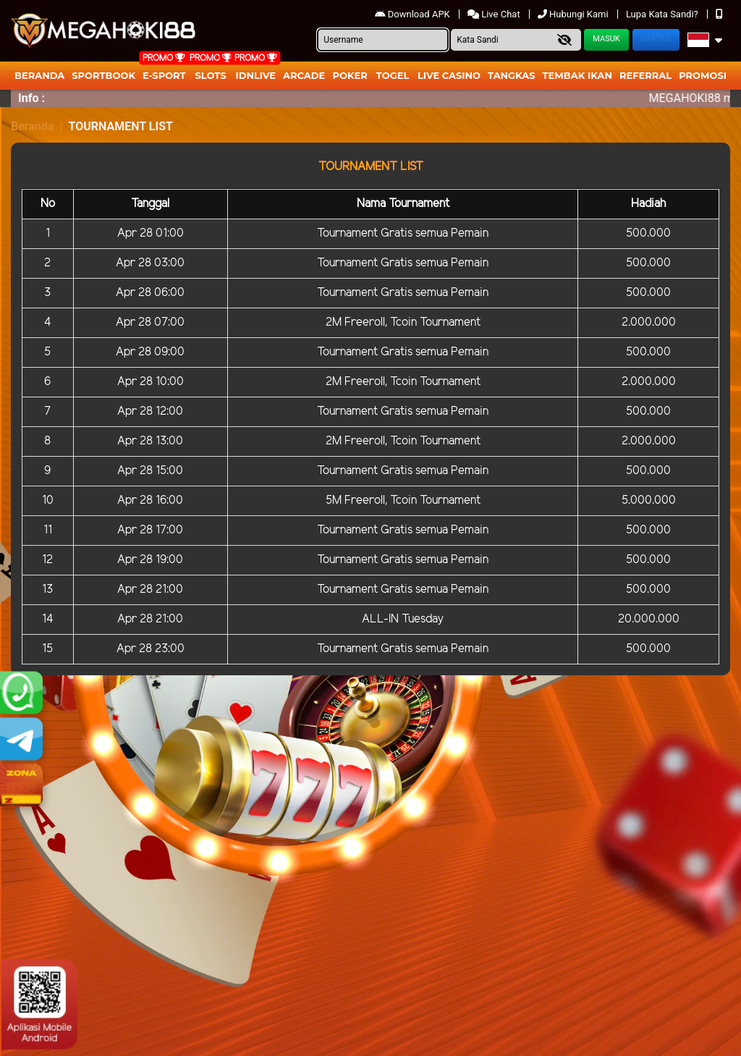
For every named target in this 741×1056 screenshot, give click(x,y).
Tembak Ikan (577, 75)
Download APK (413, 14)
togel (392, 75)
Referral (645, 75)
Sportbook (103, 75)
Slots (210, 75)
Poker (350, 75)
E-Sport (164, 75)
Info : (31, 98)
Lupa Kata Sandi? (663, 14)
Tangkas (511, 75)
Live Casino (449, 75)
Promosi (703, 75)
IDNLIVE (255, 75)
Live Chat (494, 14)
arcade (304, 75)
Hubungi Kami (574, 14)
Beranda (39, 75)
